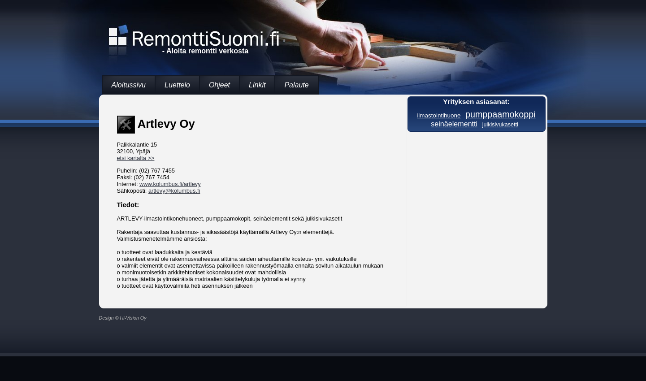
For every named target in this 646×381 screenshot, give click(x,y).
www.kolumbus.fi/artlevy (170, 184)
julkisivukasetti (500, 124)
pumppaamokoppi (500, 114)
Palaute (296, 85)
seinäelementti (454, 124)
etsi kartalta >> (136, 158)
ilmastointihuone (438, 115)
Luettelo (177, 85)
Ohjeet (219, 85)
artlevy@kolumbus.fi (174, 190)
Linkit (257, 85)
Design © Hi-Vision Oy (123, 317)
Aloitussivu (129, 85)
